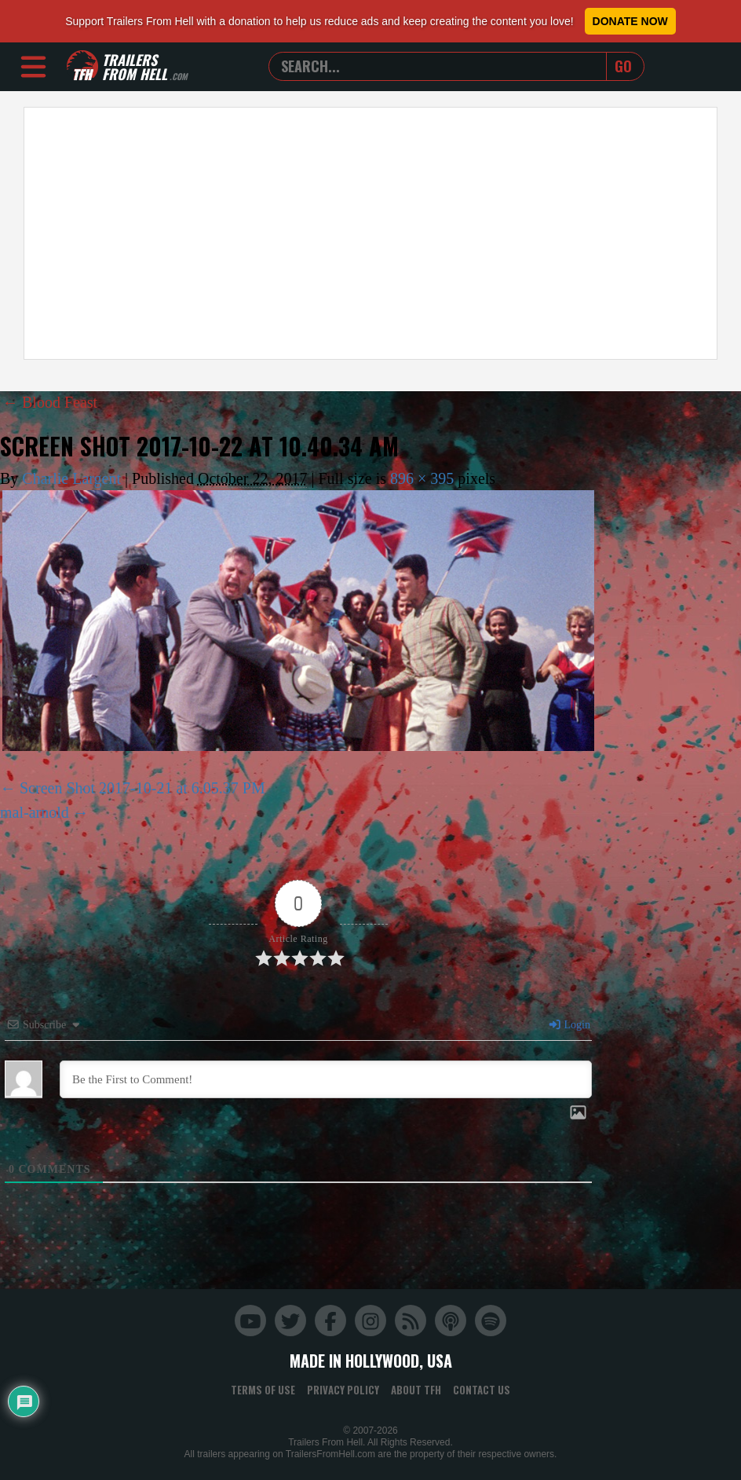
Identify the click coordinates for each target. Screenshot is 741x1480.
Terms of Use (263, 1390)
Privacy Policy (343, 1390)
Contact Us (481, 1390)
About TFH (416, 1390)
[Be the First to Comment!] (326, 1079)
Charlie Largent (71, 478)
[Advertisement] (370, 233)
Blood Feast (49, 402)
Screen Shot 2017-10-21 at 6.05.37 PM (142, 788)
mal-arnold (34, 812)
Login (569, 1025)
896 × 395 (422, 478)
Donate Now (630, 21)
